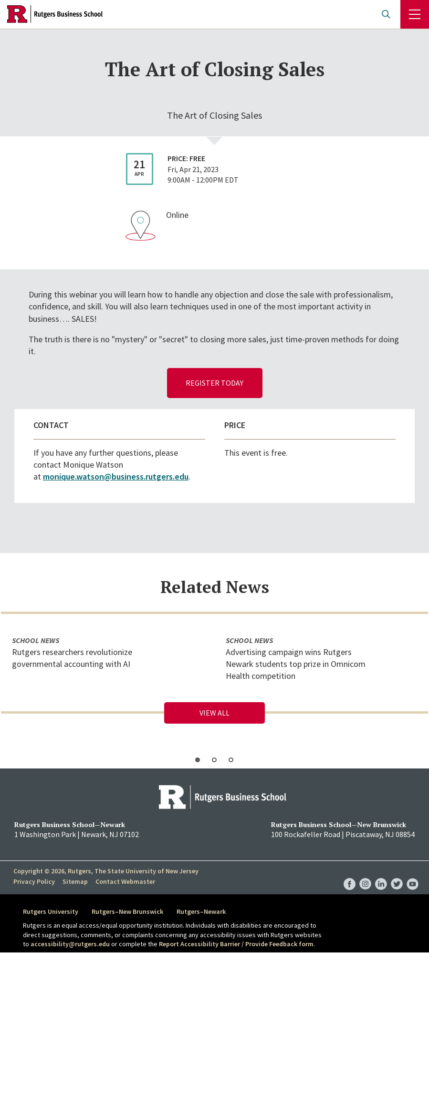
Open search (386, 14)
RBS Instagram (365, 874)
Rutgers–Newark (201, 911)
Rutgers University (50, 911)
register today (214, 383)
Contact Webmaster (125, 881)
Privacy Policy (34, 881)
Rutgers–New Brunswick (127, 911)
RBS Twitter (397, 874)
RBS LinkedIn (381, 874)
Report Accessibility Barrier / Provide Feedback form (236, 944)
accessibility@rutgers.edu (70, 944)
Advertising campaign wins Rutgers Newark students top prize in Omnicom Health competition (296, 663)
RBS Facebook (350, 874)
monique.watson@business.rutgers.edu (115, 476)
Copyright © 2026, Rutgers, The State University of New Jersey (106, 871)
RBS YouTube (413, 874)
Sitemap (75, 881)
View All (214, 712)
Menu (414, 14)
